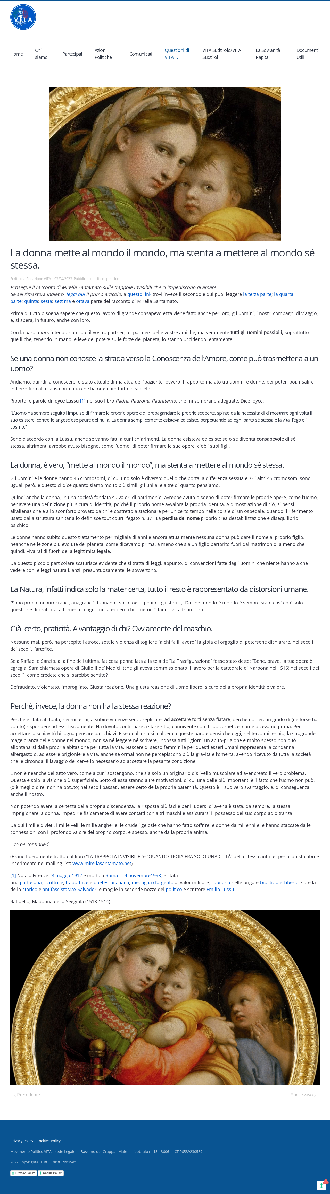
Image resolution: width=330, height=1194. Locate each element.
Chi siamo (41, 53)
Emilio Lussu (220, 889)
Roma (111, 875)
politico (174, 889)
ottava (82, 301)
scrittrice (53, 882)
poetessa (103, 882)
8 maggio (62, 875)
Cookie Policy (52, 1172)
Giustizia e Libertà (279, 882)
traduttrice (77, 882)
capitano (220, 882)
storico (29, 889)
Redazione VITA (38, 278)
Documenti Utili (307, 53)
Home (16, 54)
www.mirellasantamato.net (101, 863)
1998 (156, 875)
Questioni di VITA (177, 53)
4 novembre (138, 875)
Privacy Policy (21, 1140)
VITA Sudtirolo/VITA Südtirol (221, 53)
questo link (139, 294)
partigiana (31, 882)
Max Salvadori (82, 889)
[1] (83, 401)
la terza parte (257, 294)
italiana (121, 882)
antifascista (55, 889)
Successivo (303, 1095)
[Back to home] (23, 17)
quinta (31, 301)
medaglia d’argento (153, 882)
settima (63, 301)
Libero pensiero (107, 278)
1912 (77, 875)
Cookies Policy (49, 1140)
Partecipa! (72, 54)
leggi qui (75, 294)
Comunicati (140, 54)
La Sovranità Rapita (268, 53)
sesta (46, 301)
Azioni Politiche (103, 53)
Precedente (27, 1095)
